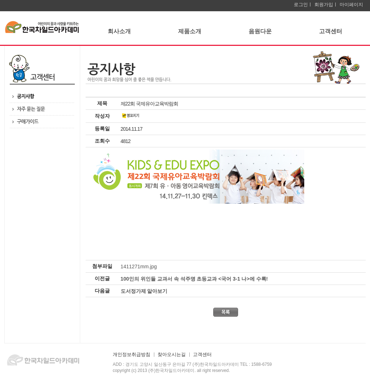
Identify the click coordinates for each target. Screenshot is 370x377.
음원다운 (260, 31)
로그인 (301, 4)
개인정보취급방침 (131, 354)
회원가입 (323, 4)
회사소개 (119, 31)
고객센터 (330, 31)
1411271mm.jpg (139, 266)
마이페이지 (351, 4)
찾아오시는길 (172, 354)
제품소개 (189, 31)
